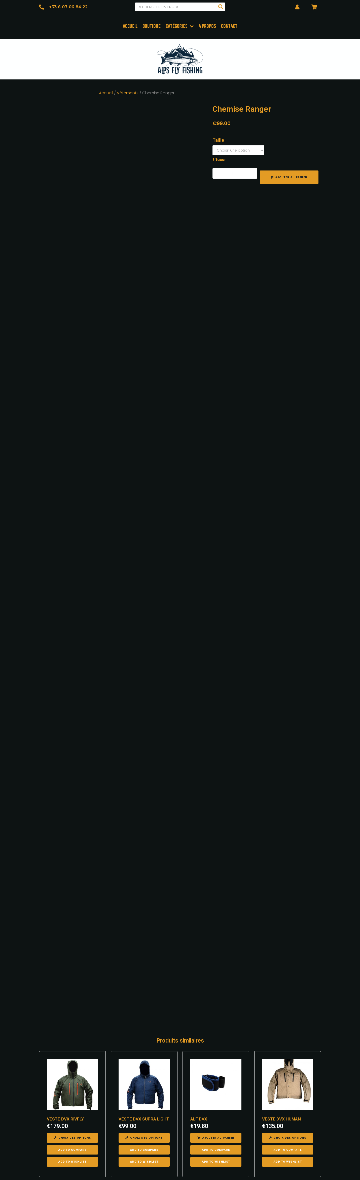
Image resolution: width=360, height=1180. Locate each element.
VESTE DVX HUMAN (281, 1015)
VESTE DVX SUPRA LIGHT (144, 1015)
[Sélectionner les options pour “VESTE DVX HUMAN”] (287, 1034)
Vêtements (127, 92)
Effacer (219, 159)
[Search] (221, 7)
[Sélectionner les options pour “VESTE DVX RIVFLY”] (72, 1034)
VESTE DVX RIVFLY (65, 1015)
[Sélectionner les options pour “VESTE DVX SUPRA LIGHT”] (144, 1034)
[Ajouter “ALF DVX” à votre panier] (215, 1034)
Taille (218, 139)
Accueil (106, 92)
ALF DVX (198, 1015)
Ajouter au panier (291, 176)
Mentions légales (230, 1169)
